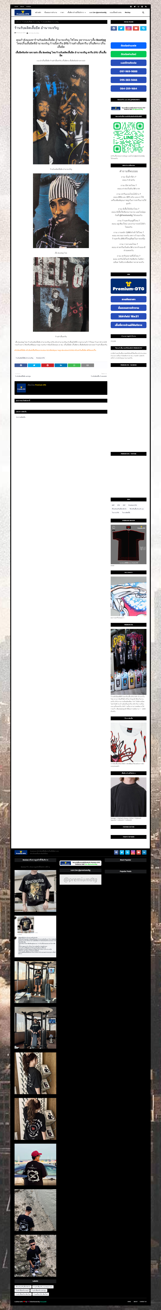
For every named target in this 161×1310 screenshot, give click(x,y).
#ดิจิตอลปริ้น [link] (91, 350)
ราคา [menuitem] (62, 12)
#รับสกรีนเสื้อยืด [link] (80, 350)
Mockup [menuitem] (127, 12)
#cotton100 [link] (44, 350)
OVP (124, 505)
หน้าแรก (18, 22)
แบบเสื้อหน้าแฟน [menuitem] (116, 12)
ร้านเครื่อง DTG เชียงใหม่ (41, 1294)
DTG (118, 505)
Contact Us (143, 1301)
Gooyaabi (43, 1301)
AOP (113, 505)
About (22, 6)
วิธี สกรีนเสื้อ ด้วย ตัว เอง (137, 509)
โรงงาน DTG (115, 512)
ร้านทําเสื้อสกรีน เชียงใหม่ (23, 1294)
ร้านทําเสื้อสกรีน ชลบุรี (22, 1290)
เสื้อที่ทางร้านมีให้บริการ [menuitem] (75, 12)
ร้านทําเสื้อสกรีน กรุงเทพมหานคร (42, 1287)
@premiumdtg (80, 879)
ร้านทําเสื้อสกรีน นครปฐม (39, 1290)
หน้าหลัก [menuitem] (38, 12)
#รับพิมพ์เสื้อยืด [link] (20, 350)
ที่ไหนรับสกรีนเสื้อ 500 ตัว (23, 1287)
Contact (28, 6)
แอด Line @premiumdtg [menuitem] (97, 12)
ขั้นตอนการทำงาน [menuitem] (50, 12)
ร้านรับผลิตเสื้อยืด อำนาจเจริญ (31, 22)
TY (28, 1301)
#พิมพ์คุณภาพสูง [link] (55, 350)
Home (16, 6)
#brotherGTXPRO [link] (68, 350)
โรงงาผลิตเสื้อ (126, 512)
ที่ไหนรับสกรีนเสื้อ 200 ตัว (119, 509)
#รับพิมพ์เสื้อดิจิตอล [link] (33, 350)
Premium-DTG (21, 33)
